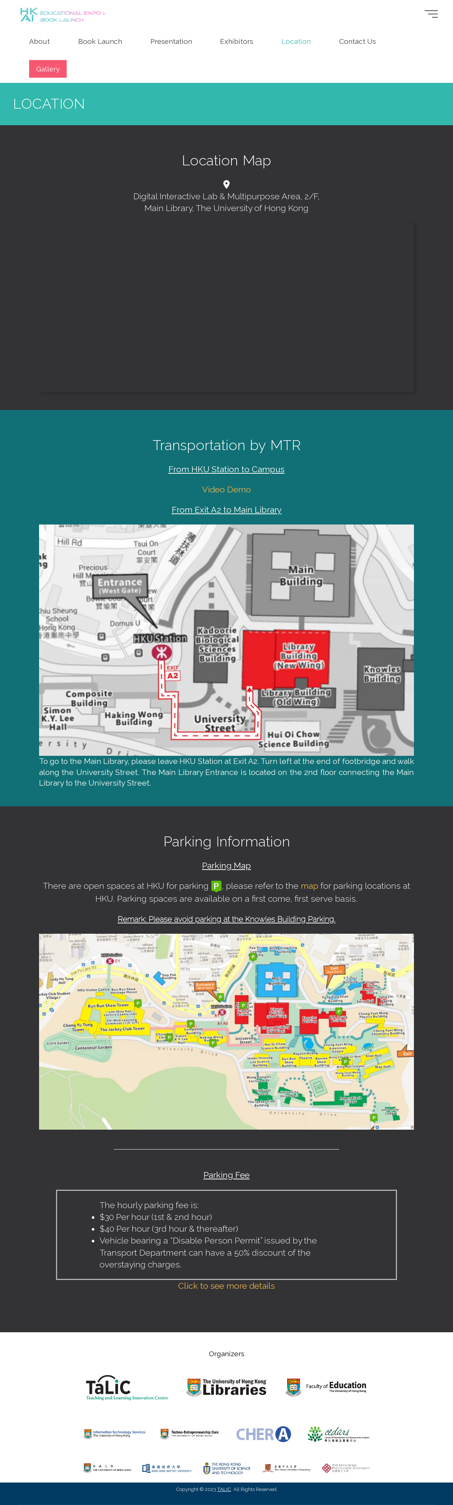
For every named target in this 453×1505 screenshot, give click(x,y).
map (309, 886)
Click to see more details (226, 1286)
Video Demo (226, 489)
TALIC (224, 1489)
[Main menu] (428, 14)
